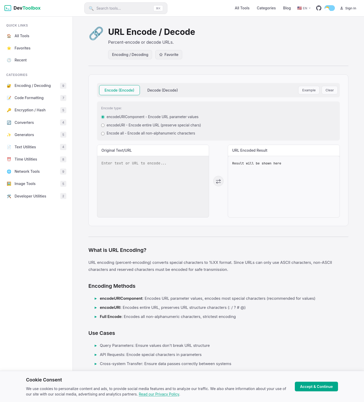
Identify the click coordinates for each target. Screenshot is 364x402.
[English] (304, 8)
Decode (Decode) (162, 90)
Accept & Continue (316, 386)
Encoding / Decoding (130, 54)
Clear (330, 90)
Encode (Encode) (119, 90)
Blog (287, 8)
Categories (266, 8)
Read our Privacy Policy (159, 394)
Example (308, 90)
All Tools (242, 8)
